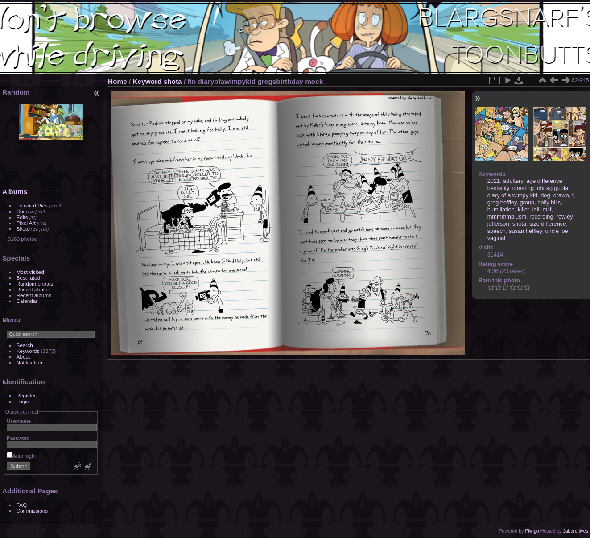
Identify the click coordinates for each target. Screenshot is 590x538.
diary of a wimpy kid (512, 195)
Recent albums (34, 295)
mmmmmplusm (506, 216)
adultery (513, 181)
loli (536, 209)
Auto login (21, 456)
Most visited (30, 272)
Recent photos (33, 289)
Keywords (28, 351)
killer (523, 209)
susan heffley (525, 231)
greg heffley (502, 202)
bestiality (498, 188)
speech (496, 231)
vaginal (496, 238)
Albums (14, 191)
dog (545, 195)
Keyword (147, 81)
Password (18, 438)
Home (117, 81)
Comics (25, 211)
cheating (523, 188)
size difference (547, 223)
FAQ (22, 505)
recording (541, 216)
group (527, 202)
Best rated (29, 278)
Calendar (27, 301)
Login (23, 401)
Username (19, 421)
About (23, 357)
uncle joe (556, 231)
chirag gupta (552, 188)
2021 (493, 181)
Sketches (27, 229)
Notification (29, 362)
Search (25, 345)
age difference (544, 181)
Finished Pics (32, 205)
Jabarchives (575, 531)
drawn (561, 195)
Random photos (35, 283)
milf (546, 209)
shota (173, 81)
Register (26, 395)
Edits (22, 217)
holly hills (549, 202)
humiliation (501, 209)
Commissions (32, 510)
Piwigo (532, 531)
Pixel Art (26, 223)
